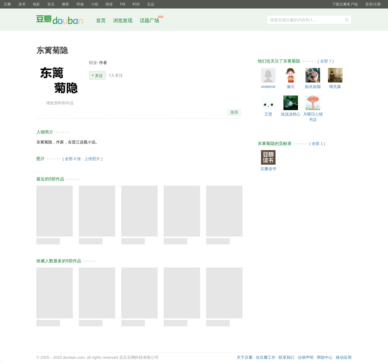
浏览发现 (123, 20)
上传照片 (92, 158)
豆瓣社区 (64, 20)
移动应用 (344, 357)
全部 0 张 (73, 158)
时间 (136, 4)
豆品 (150, 4)
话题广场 (149, 20)
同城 (80, 4)
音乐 (51, 4)
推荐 (234, 112)
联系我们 (286, 357)
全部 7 (326, 61)
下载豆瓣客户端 (345, 4)
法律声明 (305, 357)
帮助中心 (325, 357)
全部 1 (318, 143)
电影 (36, 4)
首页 (101, 20)
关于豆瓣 (245, 357)
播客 (65, 4)
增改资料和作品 (60, 103)
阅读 (109, 4)
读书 (21, 4)
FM (122, 4)
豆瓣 (7, 4)
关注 (99, 75)
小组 (94, 4)
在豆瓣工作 (266, 357)
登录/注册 (373, 4)
